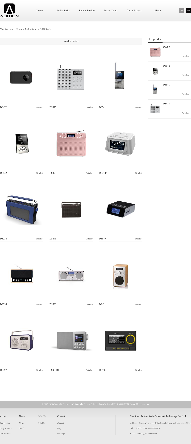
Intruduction (5, 423)
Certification (5, 433)
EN (188, 10)
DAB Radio (45, 29)
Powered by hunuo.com (139, 404)
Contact (61, 416)
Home (39, 10)
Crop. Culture (5, 428)
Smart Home (110, 10)
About (157, 10)
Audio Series (63, 10)
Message (61, 433)
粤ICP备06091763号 (120, 404)
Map (59, 428)
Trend (21, 428)
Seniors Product (86, 10)
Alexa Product (134, 10)
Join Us (41, 416)
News (22, 416)
